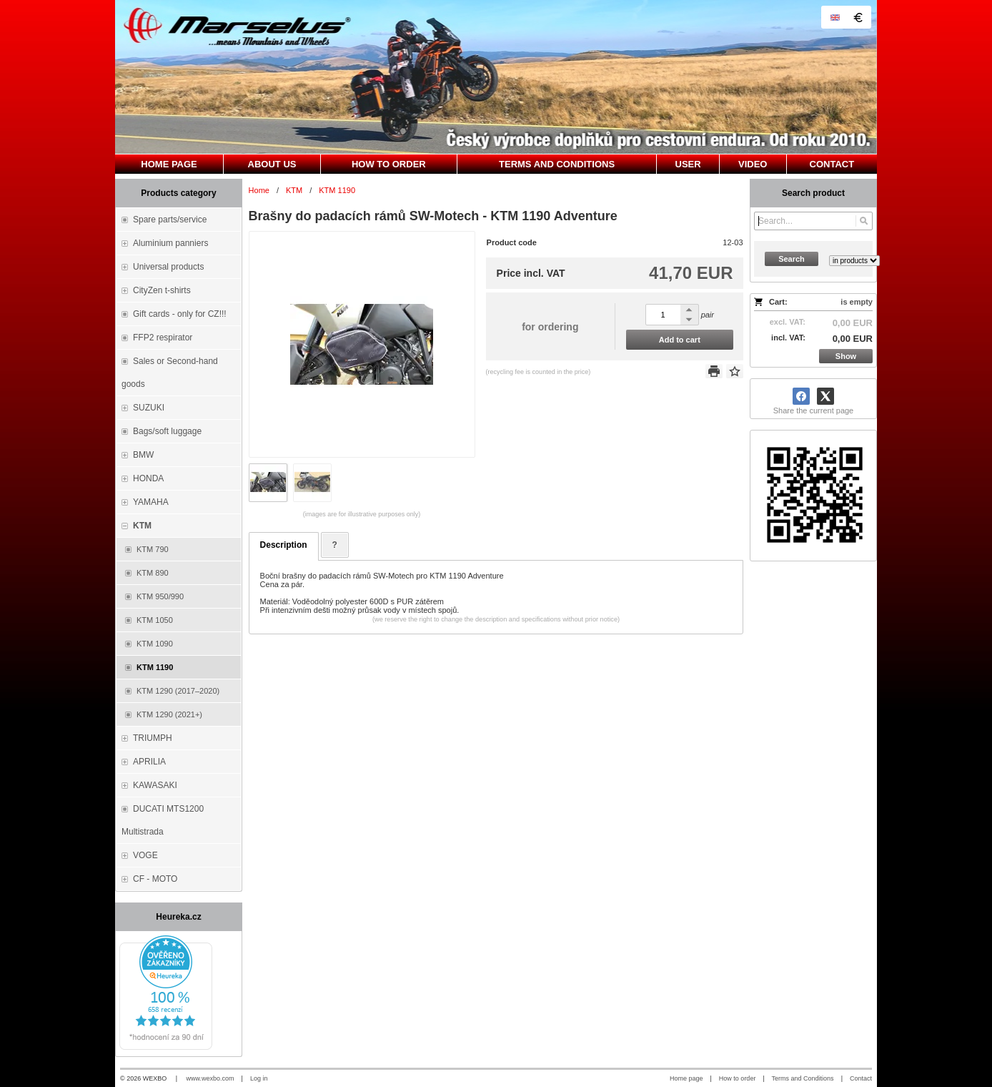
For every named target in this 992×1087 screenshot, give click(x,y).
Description (283, 545)
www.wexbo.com (210, 1078)
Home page (686, 1078)
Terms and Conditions (803, 1078)
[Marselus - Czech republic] (496, 77)
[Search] (864, 221)
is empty (856, 301)
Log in (259, 1078)
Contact (861, 1078)
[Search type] (854, 260)
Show (845, 356)
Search (791, 259)
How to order (737, 1078)
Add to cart (679, 339)
